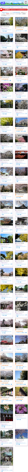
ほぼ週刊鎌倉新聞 (16, 12)
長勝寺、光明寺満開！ (6, 384)
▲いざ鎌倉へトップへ (23, 7)
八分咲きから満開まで (21, 332)
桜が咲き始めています (21, 30)
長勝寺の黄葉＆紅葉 (21, 384)
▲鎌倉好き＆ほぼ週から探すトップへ (9, 7)
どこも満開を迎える (6, 80)
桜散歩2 (18, 197)
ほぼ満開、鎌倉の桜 (21, 131)
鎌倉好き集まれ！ (6, 12)
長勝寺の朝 (19, 400)
